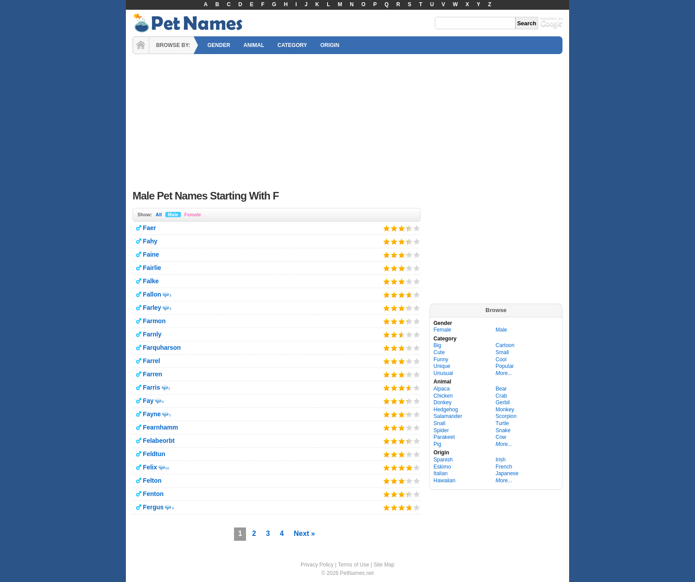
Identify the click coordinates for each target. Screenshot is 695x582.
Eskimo (442, 467)
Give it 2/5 (394, 228)
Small (502, 352)
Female (192, 214)
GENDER (218, 45)
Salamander (447, 416)
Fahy (150, 241)
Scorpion (506, 416)
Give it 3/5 (402, 228)
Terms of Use (353, 565)
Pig (437, 444)
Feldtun (154, 453)
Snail (439, 423)
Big (437, 345)
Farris (151, 387)
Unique (441, 366)
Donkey (442, 402)
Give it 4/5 (407, 228)
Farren (152, 374)
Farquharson (162, 347)
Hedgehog (445, 409)
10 (167, 468)
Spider (441, 430)
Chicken (443, 396)
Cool (501, 359)
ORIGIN (330, 45)
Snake (503, 430)
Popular (505, 366)
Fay (148, 400)
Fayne (151, 414)
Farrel (151, 360)
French (504, 467)
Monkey (505, 409)
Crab (501, 396)
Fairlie (152, 267)
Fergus (153, 507)
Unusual (443, 373)
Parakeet (444, 437)
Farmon (154, 320)
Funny (440, 359)
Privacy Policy (317, 565)
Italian (440, 473)
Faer (149, 227)
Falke (151, 281)
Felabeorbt (159, 440)
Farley (152, 307)
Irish (501, 460)
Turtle (502, 423)
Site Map (384, 565)
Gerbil (503, 402)
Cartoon (505, 345)
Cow (501, 437)
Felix (150, 467)
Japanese (507, 473)
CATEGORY (292, 45)
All (159, 214)
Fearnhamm (160, 427)
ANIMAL (253, 45)
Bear (501, 389)
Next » (304, 533)
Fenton (153, 493)
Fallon (152, 294)
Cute (439, 352)
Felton (152, 480)
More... (504, 373)
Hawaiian (444, 480)
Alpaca (441, 389)
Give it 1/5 (386, 228)
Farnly (152, 334)
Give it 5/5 (417, 228)
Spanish (443, 460)
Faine (151, 254)
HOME (141, 45)
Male (173, 214)
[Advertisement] (347, 120)
